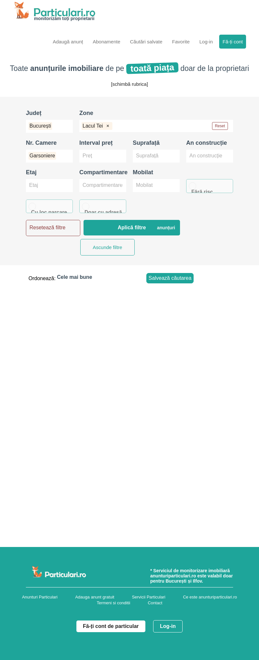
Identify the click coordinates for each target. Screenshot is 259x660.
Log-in (168, 626)
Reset (220, 126)
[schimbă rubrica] (129, 84)
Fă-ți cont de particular (111, 626)
